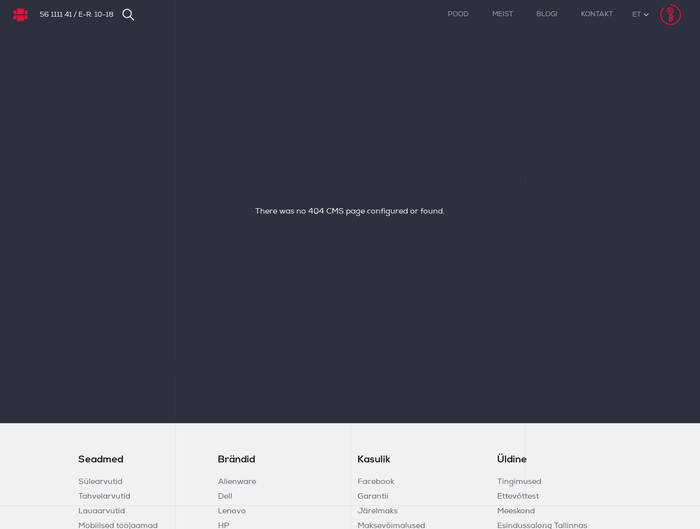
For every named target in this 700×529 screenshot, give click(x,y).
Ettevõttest (518, 497)
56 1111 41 (56, 15)
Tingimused (519, 482)
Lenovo (232, 511)
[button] (636, 15)
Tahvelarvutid (104, 497)
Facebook (376, 482)
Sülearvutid (100, 482)
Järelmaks (378, 511)
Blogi (546, 14)
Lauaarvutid (101, 511)
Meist (502, 14)
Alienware (237, 482)
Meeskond (516, 511)
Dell (225, 497)
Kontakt (597, 14)
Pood (458, 14)
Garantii (373, 497)
